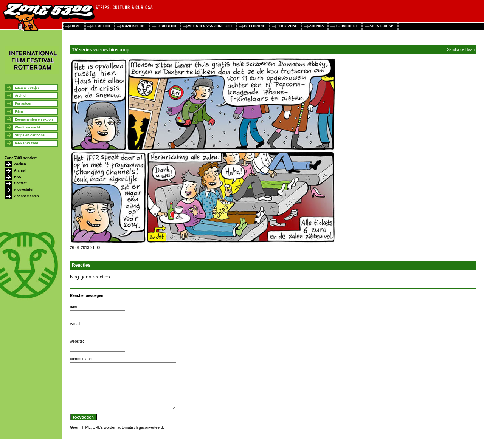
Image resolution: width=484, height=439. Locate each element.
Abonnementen (26, 196)
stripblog (167, 26)
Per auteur (23, 103)
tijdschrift (346, 26)
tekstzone (287, 26)
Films (19, 111)
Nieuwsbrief (23, 190)
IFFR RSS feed (26, 143)
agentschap (381, 26)
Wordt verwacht (27, 127)
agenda (316, 26)
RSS (17, 177)
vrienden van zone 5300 (210, 26)
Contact (20, 183)
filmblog (101, 26)
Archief (20, 95)
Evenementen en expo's (34, 119)
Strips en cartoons (30, 135)
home (75, 26)
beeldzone (254, 26)
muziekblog (133, 26)
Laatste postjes (27, 88)
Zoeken (20, 164)
